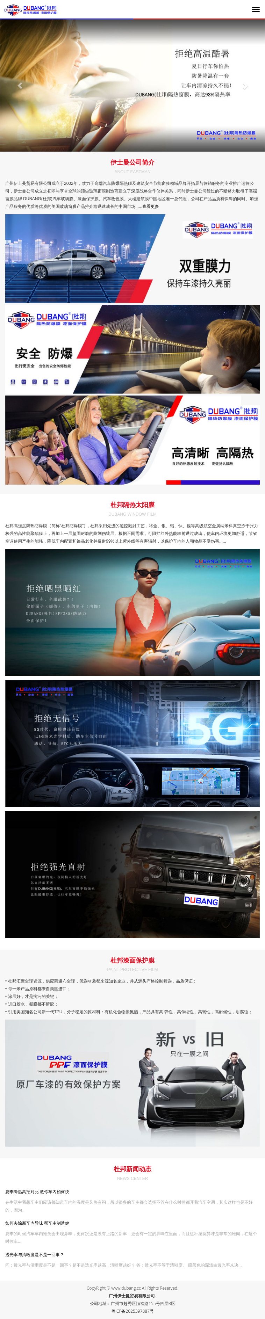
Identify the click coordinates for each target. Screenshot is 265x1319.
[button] (20, 85)
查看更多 (150, 206)
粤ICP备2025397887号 (132, 1311)
